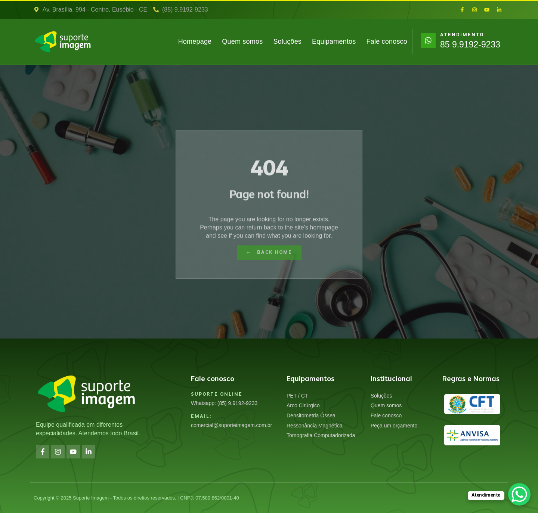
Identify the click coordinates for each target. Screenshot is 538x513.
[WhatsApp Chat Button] (519, 494)
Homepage (195, 41)
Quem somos (242, 41)
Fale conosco (387, 41)
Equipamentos (334, 41)
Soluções (287, 41)
